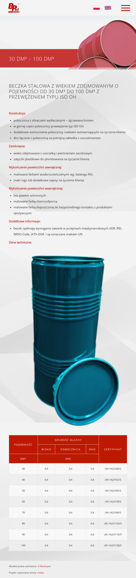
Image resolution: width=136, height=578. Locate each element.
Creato (40, 572)
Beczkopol (45, 566)
